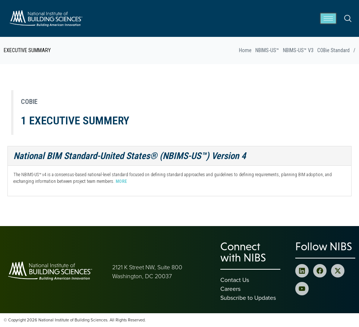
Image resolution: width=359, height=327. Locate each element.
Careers (230, 289)
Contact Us (234, 280)
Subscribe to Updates (248, 297)
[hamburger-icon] (328, 18)
